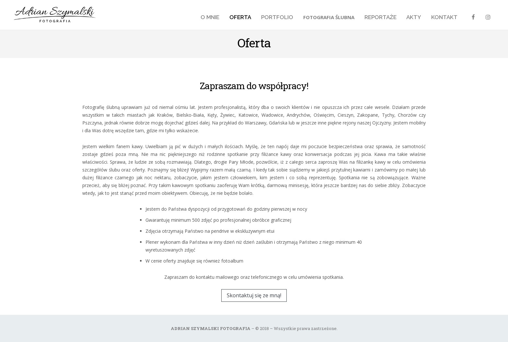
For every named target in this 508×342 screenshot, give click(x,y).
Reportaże (380, 17)
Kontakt (444, 17)
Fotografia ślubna (328, 17)
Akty (413, 17)
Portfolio (277, 17)
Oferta (240, 17)
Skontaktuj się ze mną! (254, 295)
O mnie (210, 17)
